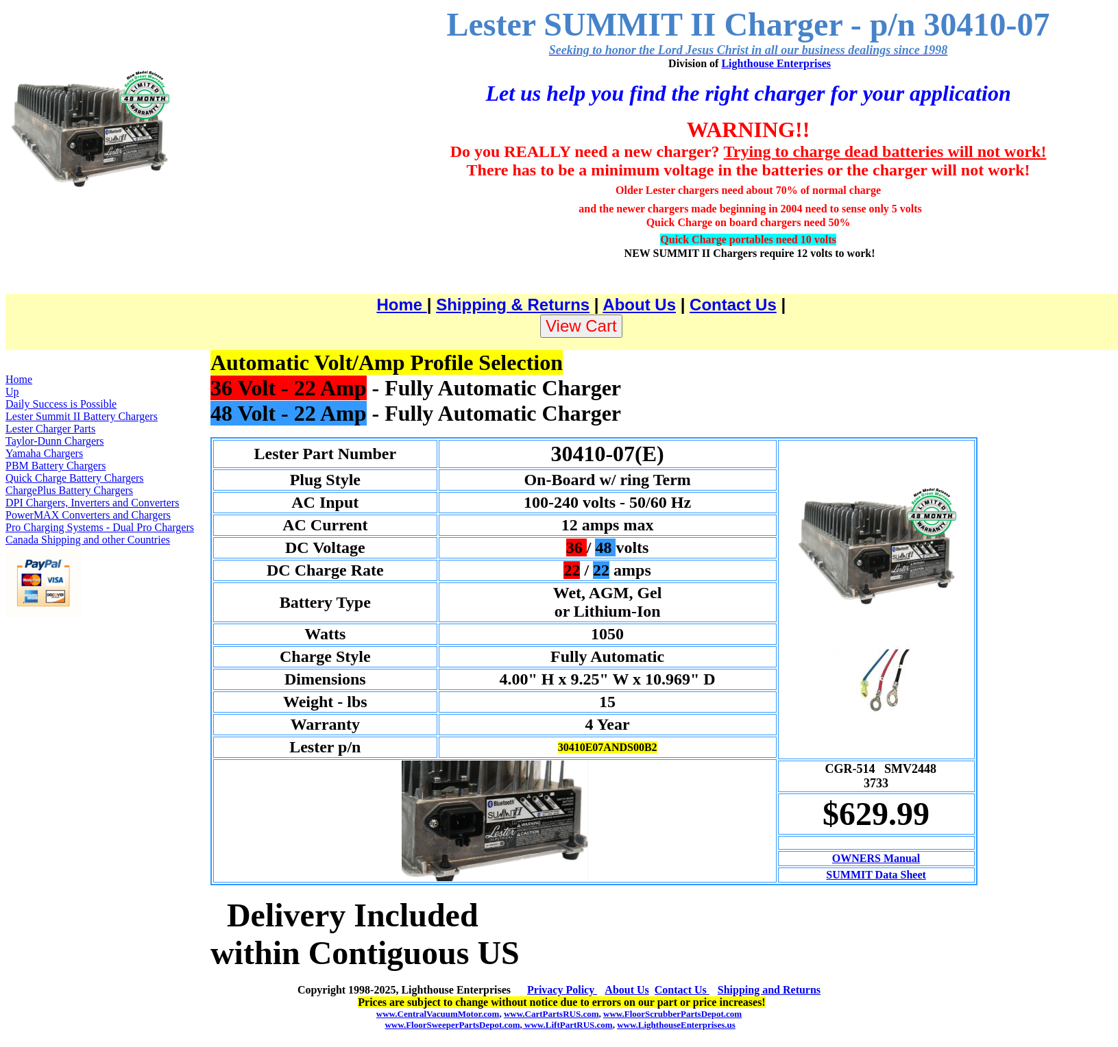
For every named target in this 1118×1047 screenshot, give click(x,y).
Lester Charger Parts (50, 428)
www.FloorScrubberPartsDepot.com (672, 1014)
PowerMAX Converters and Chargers (88, 515)
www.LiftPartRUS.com (567, 1025)
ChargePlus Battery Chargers (69, 490)
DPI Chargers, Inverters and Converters (92, 502)
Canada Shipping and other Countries (87, 539)
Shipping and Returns (769, 990)
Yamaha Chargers (44, 453)
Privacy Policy (562, 990)
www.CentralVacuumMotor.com (438, 1014)
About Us (639, 304)
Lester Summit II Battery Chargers (81, 416)
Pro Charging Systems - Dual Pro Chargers (99, 527)
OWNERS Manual (876, 858)
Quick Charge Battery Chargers (74, 478)
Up (12, 391)
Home (401, 304)
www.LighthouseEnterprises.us (676, 1025)
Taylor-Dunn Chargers (54, 441)
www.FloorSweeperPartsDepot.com (452, 1025)
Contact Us (733, 304)
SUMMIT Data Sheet (875, 874)
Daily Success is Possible (61, 404)
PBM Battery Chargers (55, 465)
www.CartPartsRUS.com (551, 1014)
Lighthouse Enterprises (776, 63)
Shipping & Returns (513, 304)
